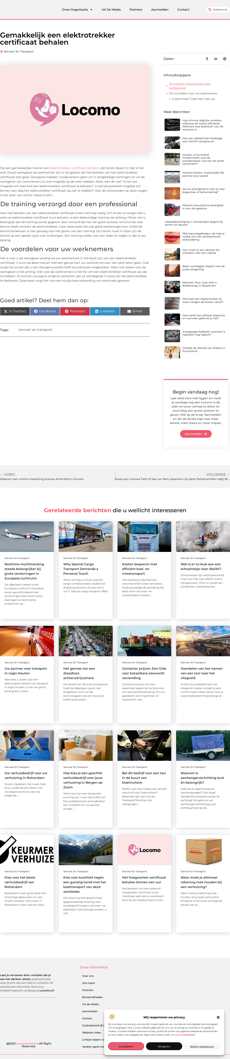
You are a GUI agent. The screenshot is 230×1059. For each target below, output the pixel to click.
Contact (183, 9)
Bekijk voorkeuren (202, 1046)
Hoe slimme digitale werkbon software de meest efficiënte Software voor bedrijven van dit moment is (202, 125)
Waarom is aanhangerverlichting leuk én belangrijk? (202, 777)
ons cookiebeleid (185, 1034)
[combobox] (218, 10)
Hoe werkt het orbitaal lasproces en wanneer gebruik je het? (203, 317)
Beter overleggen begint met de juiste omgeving (203, 268)
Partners (136, 9)
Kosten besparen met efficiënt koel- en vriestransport (139, 568)
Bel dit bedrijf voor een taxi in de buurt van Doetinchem (144, 777)
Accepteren (126, 1046)
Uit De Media (111, 9)
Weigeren (164, 1046)
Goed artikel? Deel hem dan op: (193, 99)
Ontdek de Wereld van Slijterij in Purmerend (203, 349)
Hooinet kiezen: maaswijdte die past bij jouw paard (203, 174)
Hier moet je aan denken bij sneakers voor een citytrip (200, 251)
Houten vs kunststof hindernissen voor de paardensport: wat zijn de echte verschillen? (203, 159)
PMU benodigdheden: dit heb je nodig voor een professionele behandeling (203, 236)
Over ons (88, 975)
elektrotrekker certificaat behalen (74, 168)
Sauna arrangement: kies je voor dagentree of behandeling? (203, 190)
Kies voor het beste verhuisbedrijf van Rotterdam (20, 882)
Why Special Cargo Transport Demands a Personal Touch (80, 568)
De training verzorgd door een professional (190, 86)
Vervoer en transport (19, 51)
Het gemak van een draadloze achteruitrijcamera (79, 673)
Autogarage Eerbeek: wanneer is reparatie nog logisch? (203, 333)
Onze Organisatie (77, 9)
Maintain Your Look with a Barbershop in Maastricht (199, 284)
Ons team (88, 983)
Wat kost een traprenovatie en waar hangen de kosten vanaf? (202, 300)
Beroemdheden (92, 997)
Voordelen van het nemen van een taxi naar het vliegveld (202, 673)
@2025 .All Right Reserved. (28, 1045)
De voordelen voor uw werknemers (193, 93)
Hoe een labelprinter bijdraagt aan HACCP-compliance (202, 140)
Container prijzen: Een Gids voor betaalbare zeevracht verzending (144, 673)
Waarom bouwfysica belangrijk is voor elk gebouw (203, 207)
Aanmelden (159, 9)
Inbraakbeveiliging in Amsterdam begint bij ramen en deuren (194, 223)
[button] (218, 1017)
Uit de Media (90, 1004)
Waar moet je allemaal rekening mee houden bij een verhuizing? (201, 882)
